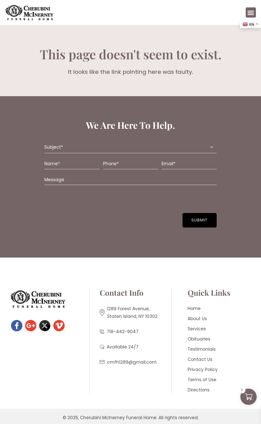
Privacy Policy (203, 369)
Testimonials (202, 349)
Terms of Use (202, 380)
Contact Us (200, 359)
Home (194, 308)
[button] (251, 12)
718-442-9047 (122, 332)
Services (197, 329)
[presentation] (76, 199)
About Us (197, 319)
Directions (199, 390)
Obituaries (199, 339)
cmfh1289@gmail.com (131, 362)
